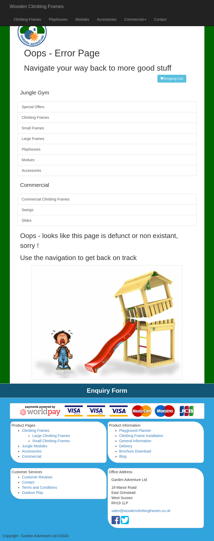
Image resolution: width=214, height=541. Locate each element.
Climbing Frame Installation (141, 436)
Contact (160, 19)
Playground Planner (135, 430)
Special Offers (33, 107)
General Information (135, 441)
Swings (27, 210)
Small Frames (33, 128)
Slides (27, 220)
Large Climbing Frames (51, 436)
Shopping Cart (171, 78)
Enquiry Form (107, 390)
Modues (28, 160)
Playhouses (58, 19)
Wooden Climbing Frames (37, 6)
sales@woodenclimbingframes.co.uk (141, 511)
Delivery (126, 446)
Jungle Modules (34, 446)
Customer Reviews (37, 477)
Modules (82, 19)
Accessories (106, 19)
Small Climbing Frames (51, 441)
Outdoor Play (32, 493)
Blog (123, 456)
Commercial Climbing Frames (46, 199)
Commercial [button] (135, 19)
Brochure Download (135, 451)
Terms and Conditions (39, 487)
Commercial (32, 456)
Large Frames (33, 139)
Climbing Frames (27, 19)
